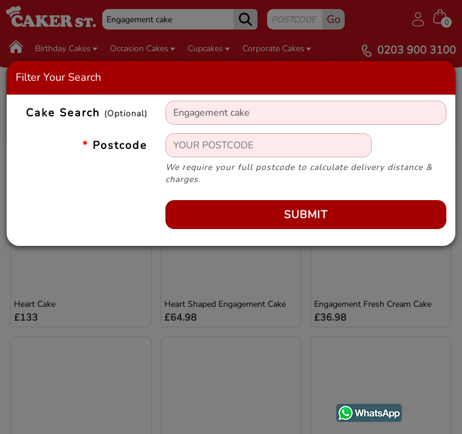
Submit (306, 214)
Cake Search (86, 113)
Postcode (114, 145)
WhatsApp (360, 410)
